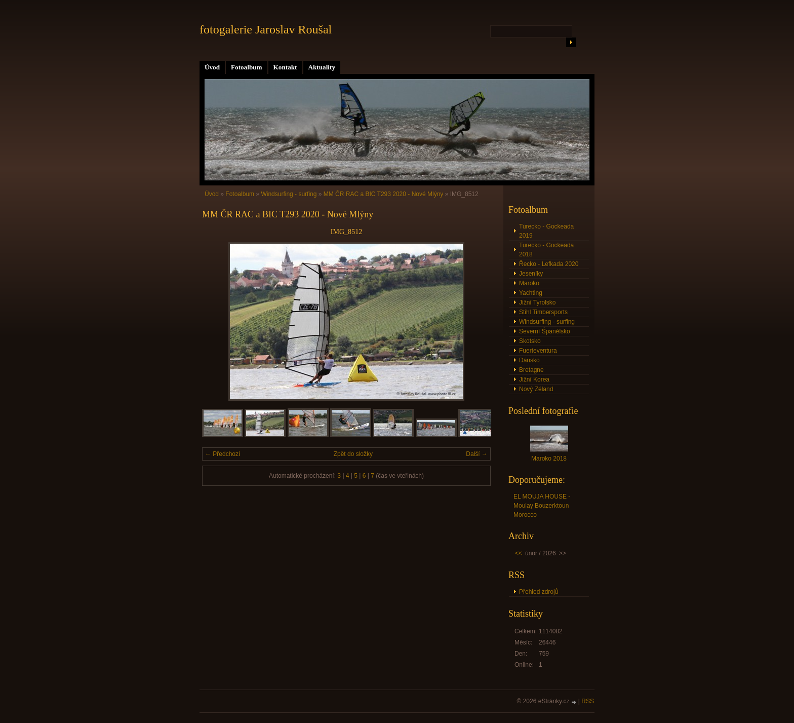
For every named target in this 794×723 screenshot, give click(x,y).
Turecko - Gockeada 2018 (546, 250)
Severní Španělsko (544, 331)
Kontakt (285, 67)
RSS (587, 701)
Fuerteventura (538, 350)
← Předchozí (222, 454)
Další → (477, 454)
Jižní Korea (534, 379)
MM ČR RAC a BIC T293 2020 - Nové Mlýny (384, 194)
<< (518, 553)
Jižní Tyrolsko (537, 302)
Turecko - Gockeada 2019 (546, 231)
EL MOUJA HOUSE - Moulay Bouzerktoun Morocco (541, 505)
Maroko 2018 (549, 458)
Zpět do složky (353, 454)
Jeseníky (531, 273)
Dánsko (529, 360)
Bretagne (531, 369)
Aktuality (322, 67)
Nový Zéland (536, 389)
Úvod (212, 67)
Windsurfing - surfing (288, 194)
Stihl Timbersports (543, 312)
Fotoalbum (246, 67)
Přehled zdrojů (538, 591)
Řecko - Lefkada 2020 (548, 264)
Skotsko (530, 341)
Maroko (529, 283)
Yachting (530, 292)
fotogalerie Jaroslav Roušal (266, 29)
